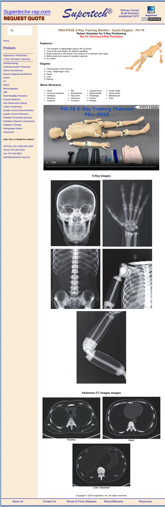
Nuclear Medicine (11, 99)
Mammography (10, 88)
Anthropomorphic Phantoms (17, 67)
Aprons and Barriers (13, 70)
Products (9, 47)
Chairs (6, 77)
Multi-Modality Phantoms (15, 96)
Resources (145, 501)
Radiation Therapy (12, 125)
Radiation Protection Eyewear (17, 117)
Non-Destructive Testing (15, 103)
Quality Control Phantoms (15, 114)
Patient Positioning (12, 106)
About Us (17, 501)
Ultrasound (8, 132)
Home (6, 41)
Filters (6, 85)
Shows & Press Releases (81, 501)
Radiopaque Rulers (12, 128)
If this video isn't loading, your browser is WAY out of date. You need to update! (101, 137)
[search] (19, 31)
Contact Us (49, 501)
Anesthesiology (10, 63)
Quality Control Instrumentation (18, 110)
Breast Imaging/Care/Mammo (17, 74)
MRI (5, 92)
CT (4, 81)
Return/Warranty (113, 501)
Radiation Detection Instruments (19, 121)
